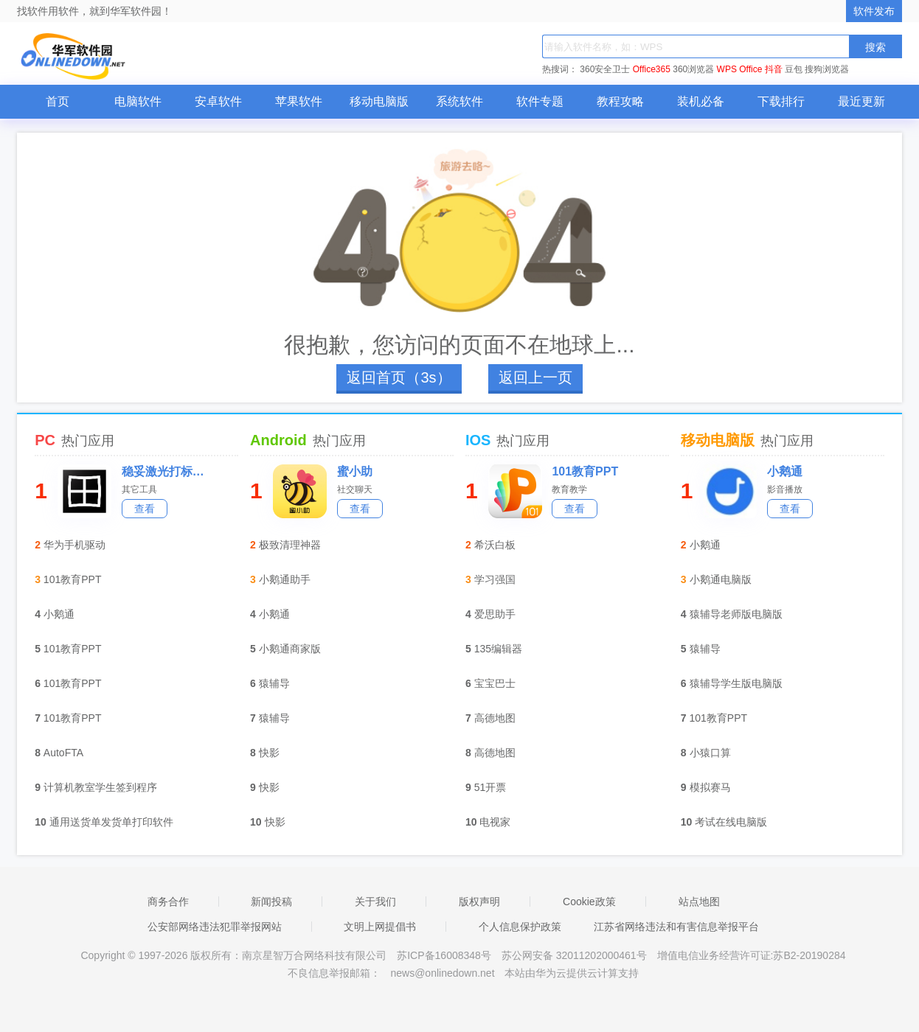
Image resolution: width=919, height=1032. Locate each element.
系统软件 (459, 101)
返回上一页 (535, 377)
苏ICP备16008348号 (444, 955)
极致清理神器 (290, 545)
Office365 (651, 69)
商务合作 (168, 901)
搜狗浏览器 (827, 69)
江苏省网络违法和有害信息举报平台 (676, 926)
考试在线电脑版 (731, 822)
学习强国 (495, 579)
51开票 (490, 787)
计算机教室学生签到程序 (100, 787)
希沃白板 (495, 545)
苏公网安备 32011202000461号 (576, 955)
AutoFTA (63, 753)
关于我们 (375, 901)
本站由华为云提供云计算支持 (571, 973)
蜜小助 (354, 471)
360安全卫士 (605, 69)
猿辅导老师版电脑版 (736, 614)
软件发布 (874, 11)
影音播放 (784, 489)
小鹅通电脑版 (721, 579)
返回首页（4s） (399, 377)
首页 (57, 101)
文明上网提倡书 (380, 926)
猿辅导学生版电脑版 (736, 683)
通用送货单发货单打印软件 (111, 822)
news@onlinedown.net (442, 973)
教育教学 (569, 489)
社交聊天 (354, 489)
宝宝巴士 (495, 683)
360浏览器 (693, 69)
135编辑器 (498, 649)
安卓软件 (218, 101)
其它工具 (139, 489)
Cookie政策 (589, 901)
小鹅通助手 (285, 579)
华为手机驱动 (74, 545)
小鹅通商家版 (290, 649)
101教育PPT (73, 579)
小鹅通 (59, 614)
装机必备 (700, 101)
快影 (269, 753)
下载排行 (781, 101)
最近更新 (861, 101)
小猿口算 (710, 753)
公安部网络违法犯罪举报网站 (215, 926)
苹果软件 (298, 101)
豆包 (793, 69)
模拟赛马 (710, 787)
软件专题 (539, 101)
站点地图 (699, 901)
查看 (144, 509)
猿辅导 (274, 683)
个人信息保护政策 (520, 926)
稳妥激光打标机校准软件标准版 (167, 471)
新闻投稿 (271, 901)
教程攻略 (620, 101)
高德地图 (495, 718)
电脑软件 (138, 101)
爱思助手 (495, 614)
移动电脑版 (379, 101)
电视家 (494, 822)
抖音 (774, 69)
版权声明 (479, 901)
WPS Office (740, 69)
